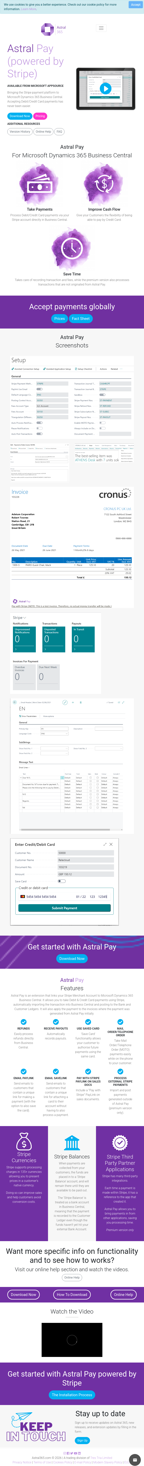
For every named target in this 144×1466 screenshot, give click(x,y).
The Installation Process (72, 1395)
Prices (59, 318)
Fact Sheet (81, 318)
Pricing (40, 116)
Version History (20, 131)
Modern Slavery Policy (107, 1462)
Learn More (28, 9)
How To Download (72, 1294)
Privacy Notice (22, 1462)
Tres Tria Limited (101, 1458)
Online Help (43, 131)
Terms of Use (42, 1462)
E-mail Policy (82, 1462)
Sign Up (82, 1440)
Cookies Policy (62, 1462)
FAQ (59, 131)
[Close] (134, 5)
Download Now (20, 116)
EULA (127, 1462)
